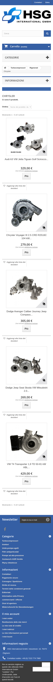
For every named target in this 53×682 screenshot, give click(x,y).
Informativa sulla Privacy (13, 596)
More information (41, 669)
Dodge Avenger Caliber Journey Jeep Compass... (26, 313)
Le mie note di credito (11, 626)
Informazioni (14, 80)
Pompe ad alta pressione (13, 555)
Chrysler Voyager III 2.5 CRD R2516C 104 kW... (26, 237)
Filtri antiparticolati (10, 552)
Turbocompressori (10, 541)
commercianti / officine (12, 600)
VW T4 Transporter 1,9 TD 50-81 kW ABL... (26, 466)
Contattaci (38, 2)
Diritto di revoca (9, 585)
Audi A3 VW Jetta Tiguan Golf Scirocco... (26, 159)
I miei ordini (7, 618)
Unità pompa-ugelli (10, 548)
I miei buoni (7, 637)
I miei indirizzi (8, 629)
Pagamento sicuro (10, 578)
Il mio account (10, 614)
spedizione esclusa (30, 171)
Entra (47, 2)
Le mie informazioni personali (15, 633)
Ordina (5, 107)
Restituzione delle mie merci (14, 622)
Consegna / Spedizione (12, 581)
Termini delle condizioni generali (16, 589)
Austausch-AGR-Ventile (12, 559)
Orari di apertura (9, 603)
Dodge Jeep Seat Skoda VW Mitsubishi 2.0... (26, 389)
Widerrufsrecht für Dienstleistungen (17, 607)
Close (46, 664)
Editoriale (6, 592)
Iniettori (5, 544)
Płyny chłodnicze (9, 563)
